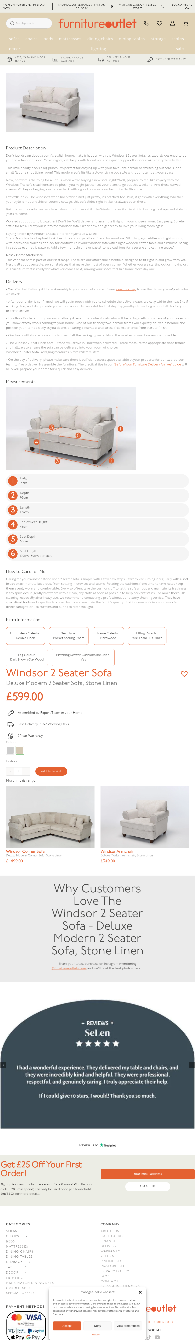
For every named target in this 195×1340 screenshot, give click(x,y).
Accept (67, 1325)
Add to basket (51, 770)
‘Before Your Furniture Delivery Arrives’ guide (147, 364)
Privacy (95, 1335)
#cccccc (10, 750)
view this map (126, 289)
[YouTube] (157, 1337)
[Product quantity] (18, 771)
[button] (140, 1292)
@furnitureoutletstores (69, 968)
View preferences (128, 1325)
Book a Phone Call (176, 6)
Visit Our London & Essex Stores (133, 6)
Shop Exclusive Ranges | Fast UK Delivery (81, 6)
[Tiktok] (149, 1337)
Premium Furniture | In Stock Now (24, 6)
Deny (97, 1325)
